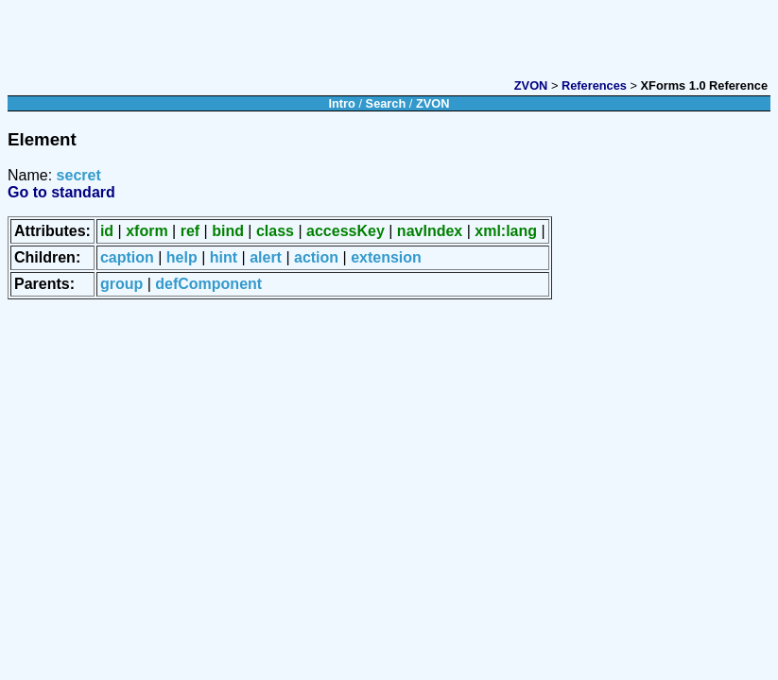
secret (79, 175)
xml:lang (506, 231)
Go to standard (61, 192)
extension (386, 257)
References (594, 85)
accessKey (345, 231)
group (121, 284)
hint (223, 257)
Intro (341, 103)
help (182, 257)
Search (386, 103)
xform (146, 231)
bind (228, 231)
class (275, 231)
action (316, 257)
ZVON (531, 85)
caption (127, 257)
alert (266, 257)
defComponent (208, 284)
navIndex (429, 231)
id (106, 231)
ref (190, 231)
